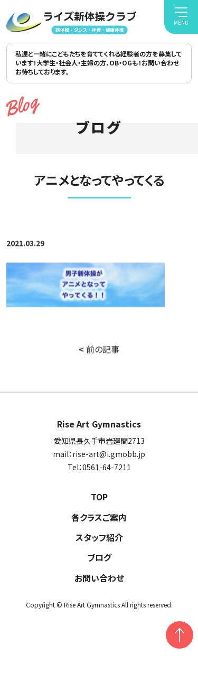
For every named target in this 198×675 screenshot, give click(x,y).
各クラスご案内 (99, 517)
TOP (99, 496)
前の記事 (99, 350)
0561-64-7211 (106, 467)
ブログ (99, 557)
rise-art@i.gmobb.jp (108, 454)
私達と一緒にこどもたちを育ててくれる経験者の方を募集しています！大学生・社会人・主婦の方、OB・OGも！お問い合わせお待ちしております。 (98, 62)
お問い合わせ (99, 578)
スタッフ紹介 (99, 537)
